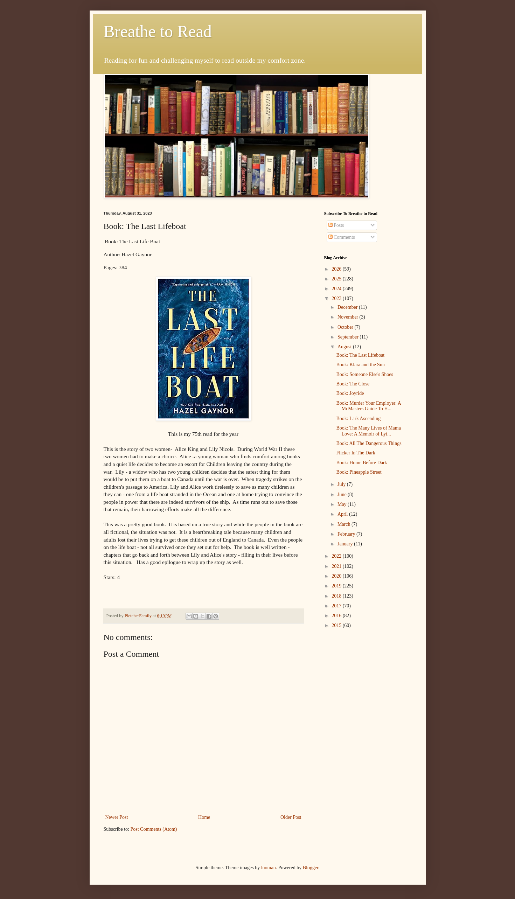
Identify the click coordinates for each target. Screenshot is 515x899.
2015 (337, 625)
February (346, 534)
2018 (337, 596)
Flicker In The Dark (355, 452)
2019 (337, 585)
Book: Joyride (350, 393)
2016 (337, 615)
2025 (337, 278)
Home (204, 817)
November (348, 317)
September (348, 337)
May (342, 504)
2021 (337, 566)
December (348, 307)
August (345, 346)
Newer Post (116, 817)
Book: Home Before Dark (361, 462)
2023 (337, 298)
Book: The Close (352, 383)
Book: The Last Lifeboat (360, 355)
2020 (337, 576)
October (346, 327)
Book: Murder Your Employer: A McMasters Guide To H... (368, 406)
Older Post (290, 817)
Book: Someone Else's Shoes (364, 374)
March (344, 524)
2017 (337, 605)
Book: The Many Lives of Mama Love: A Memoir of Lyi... (368, 431)
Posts (336, 225)
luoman (268, 867)
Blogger (310, 867)
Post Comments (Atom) (154, 829)
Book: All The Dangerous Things (368, 443)
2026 (337, 269)
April (343, 514)
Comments (341, 237)
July (342, 484)
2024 (337, 288)
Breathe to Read (158, 31)
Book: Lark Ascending (358, 418)
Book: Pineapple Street (358, 472)
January (345, 543)
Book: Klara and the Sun (360, 364)
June (342, 494)
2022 (337, 556)
